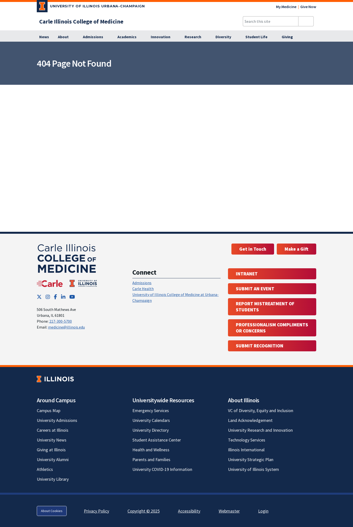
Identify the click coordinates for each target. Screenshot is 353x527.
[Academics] (129, 37)
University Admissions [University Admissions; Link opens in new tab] (57, 420)
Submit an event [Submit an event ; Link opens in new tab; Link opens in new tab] (255, 289)
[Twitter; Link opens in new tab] (39, 297)
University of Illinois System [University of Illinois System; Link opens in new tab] (253, 469)
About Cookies (52, 511)
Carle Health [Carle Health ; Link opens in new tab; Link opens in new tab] (143, 288)
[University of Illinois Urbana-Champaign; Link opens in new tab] (91, 7)
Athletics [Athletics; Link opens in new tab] (45, 469)
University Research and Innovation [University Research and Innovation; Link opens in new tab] (260, 430)
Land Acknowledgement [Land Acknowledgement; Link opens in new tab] (250, 420)
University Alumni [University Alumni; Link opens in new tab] (53, 459)
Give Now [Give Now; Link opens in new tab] (308, 6)
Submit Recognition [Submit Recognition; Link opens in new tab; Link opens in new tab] (259, 346)
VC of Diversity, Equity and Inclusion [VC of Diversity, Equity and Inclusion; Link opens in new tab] (260, 410)
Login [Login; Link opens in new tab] (263, 511)
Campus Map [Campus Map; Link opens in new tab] (48, 410)
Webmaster (229, 511)
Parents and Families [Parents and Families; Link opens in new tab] (151, 459)
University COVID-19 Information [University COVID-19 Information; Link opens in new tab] (162, 469)
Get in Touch (252, 249)
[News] (44, 37)
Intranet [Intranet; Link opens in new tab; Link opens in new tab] (247, 274)
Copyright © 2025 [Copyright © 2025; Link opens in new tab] (143, 511)
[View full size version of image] (346, 46)
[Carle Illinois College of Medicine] (81, 21)
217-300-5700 (60, 321)
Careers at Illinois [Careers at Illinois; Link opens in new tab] (52, 430)
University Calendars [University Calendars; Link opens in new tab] (151, 420)
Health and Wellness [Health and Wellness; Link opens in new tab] (150, 450)
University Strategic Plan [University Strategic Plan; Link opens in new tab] (250, 459)
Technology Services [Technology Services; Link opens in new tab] (246, 440)
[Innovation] (163, 37)
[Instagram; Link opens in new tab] (48, 297)
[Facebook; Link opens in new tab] (55, 297)
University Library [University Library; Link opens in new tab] (53, 479)
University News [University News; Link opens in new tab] (51, 440)
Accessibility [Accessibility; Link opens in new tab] (189, 511)
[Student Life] (259, 37)
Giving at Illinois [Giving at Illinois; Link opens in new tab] (51, 450)
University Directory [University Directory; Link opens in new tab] (150, 430)
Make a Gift (296, 249)
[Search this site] (270, 21)
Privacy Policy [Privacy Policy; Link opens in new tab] (96, 511)
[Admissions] (95, 37)
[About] (65, 37)
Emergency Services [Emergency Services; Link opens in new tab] (150, 410)
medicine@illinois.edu (66, 327)
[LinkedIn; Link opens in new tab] (63, 297)
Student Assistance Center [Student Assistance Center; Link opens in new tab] (156, 440)
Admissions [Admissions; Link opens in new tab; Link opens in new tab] (141, 282)
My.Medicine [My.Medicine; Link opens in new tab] (286, 6)
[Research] (195, 37)
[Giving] (290, 37)
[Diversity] (226, 37)
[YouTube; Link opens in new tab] (72, 297)
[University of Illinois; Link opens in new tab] (55, 379)
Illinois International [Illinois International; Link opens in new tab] (246, 450)
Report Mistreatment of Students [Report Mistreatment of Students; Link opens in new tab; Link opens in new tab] (265, 307)
